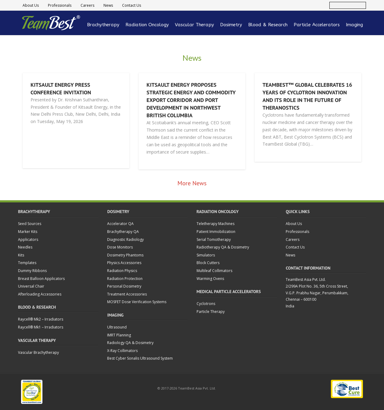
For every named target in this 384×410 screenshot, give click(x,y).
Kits (21, 255)
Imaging (354, 24)
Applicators (28, 239)
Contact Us (131, 5)
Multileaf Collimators (214, 270)
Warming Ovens (210, 278)
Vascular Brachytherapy (38, 352)
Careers (87, 5)
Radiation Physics (122, 270)
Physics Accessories (124, 262)
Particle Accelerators (317, 24)
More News (191, 183)
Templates (27, 262)
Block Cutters (208, 262)
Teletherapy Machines (215, 223)
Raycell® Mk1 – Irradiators (40, 327)
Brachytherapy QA (123, 231)
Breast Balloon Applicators (41, 278)
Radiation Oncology (147, 24)
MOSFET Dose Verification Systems (136, 301)
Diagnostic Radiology (125, 239)
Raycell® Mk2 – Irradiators (40, 319)
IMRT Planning (119, 335)
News (108, 5)
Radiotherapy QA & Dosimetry (223, 247)
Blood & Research (268, 24)
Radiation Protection (125, 278)
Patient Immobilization (216, 231)
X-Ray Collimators (122, 350)
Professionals (59, 5)
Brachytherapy (103, 24)
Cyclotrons (206, 303)
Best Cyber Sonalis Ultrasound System (140, 358)
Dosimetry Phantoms (125, 255)
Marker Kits (27, 231)
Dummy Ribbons (32, 270)
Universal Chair (31, 286)
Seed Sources (29, 223)
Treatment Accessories (127, 294)
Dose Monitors (120, 247)
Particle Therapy (211, 311)
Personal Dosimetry (124, 286)
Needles (25, 247)
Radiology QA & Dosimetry (130, 342)
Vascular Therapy (194, 24)
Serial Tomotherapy (214, 239)
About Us (31, 5)
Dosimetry (231, 24)
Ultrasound (117, 327)
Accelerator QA (120, 223)
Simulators (206, 255)
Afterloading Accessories (39, 294)
